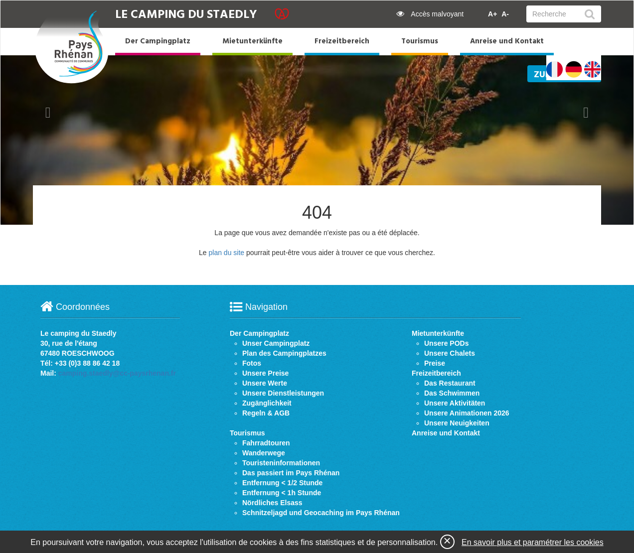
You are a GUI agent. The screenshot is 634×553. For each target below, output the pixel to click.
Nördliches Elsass (272, 503)
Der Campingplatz (157, 41)
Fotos (251, 363)
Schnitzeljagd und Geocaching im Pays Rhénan (321, 513)
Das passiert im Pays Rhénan (290, 473)
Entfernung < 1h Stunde (281, 493)
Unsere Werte (264, 383)
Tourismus (419, 41)
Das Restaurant (450, 383)
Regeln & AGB (266, 413)
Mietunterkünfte (252, 41)
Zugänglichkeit (267, 403)
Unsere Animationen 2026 (466, 413)
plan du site (226, 253)
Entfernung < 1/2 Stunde (282, 483)
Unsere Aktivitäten (454, 403)
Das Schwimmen (451, 393)
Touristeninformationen (281, 463)
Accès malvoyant (430, 14)
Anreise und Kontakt (507, 41)
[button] (48, 112)
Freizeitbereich (342, 41)
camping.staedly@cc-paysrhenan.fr (117, 373)
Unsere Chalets (449, 353)
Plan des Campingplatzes (284, 353)
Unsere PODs (446, 343)
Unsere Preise (265, 373)
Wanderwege (263, 453)
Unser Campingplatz (276, 343)
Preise (434, 363)
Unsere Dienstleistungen (283, 393)
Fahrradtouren (266, 443)
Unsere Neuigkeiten (456, 423)
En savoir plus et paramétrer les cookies (533, 542)
